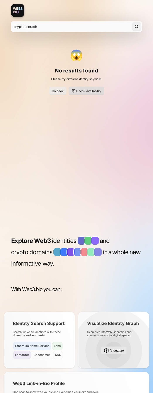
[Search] (136, 26)
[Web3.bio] (17, 10)
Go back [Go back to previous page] (58, 91)
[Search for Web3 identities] (76, 26)
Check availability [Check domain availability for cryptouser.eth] (86, 91)
